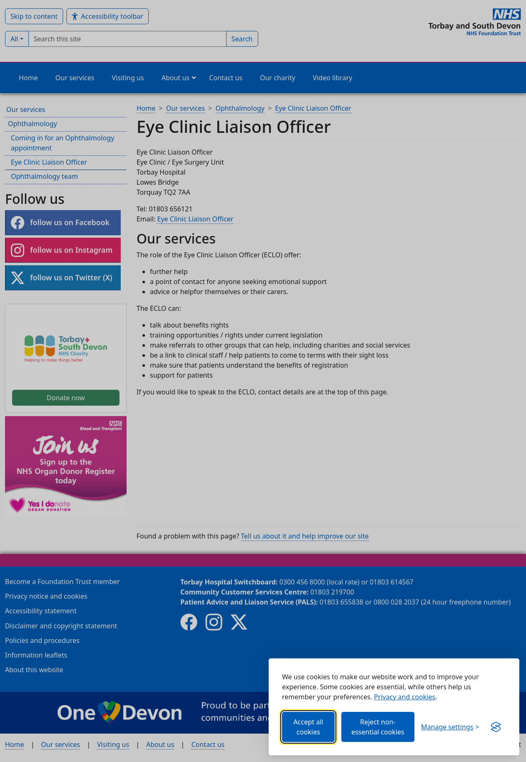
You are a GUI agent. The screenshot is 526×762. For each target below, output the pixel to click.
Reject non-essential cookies (377, 727)
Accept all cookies (308, 727)
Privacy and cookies (404, 696)
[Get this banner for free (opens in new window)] (496, 727)
